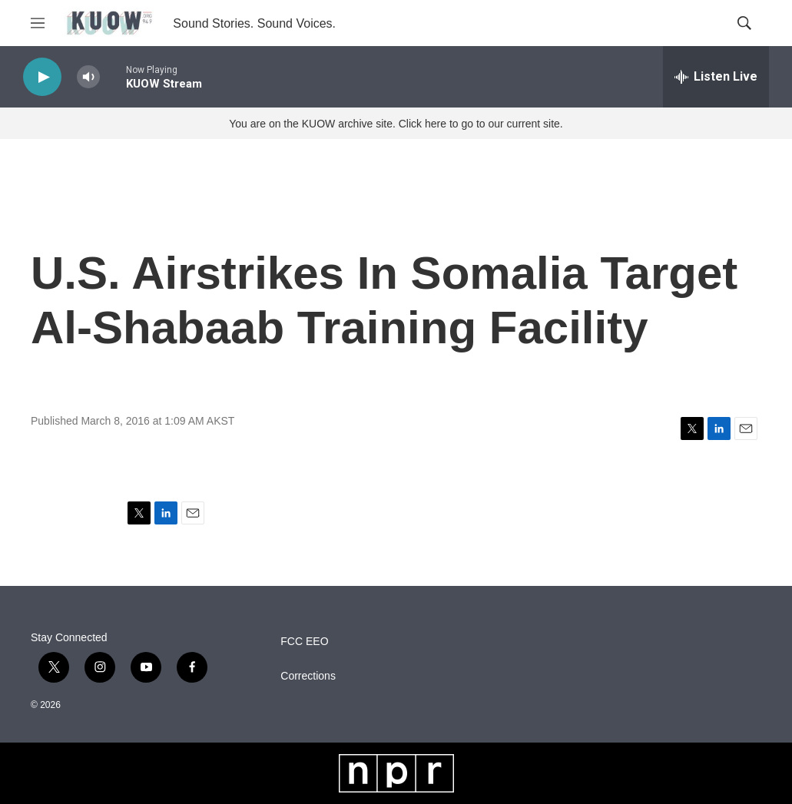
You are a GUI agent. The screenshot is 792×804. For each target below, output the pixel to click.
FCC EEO (304, 641)
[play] (42, 77)
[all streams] (716, 77)
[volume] (88, 77)
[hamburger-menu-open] (37, 23)
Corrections (308, 676)
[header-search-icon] (744, 23)
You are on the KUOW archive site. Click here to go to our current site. (395, 123)
